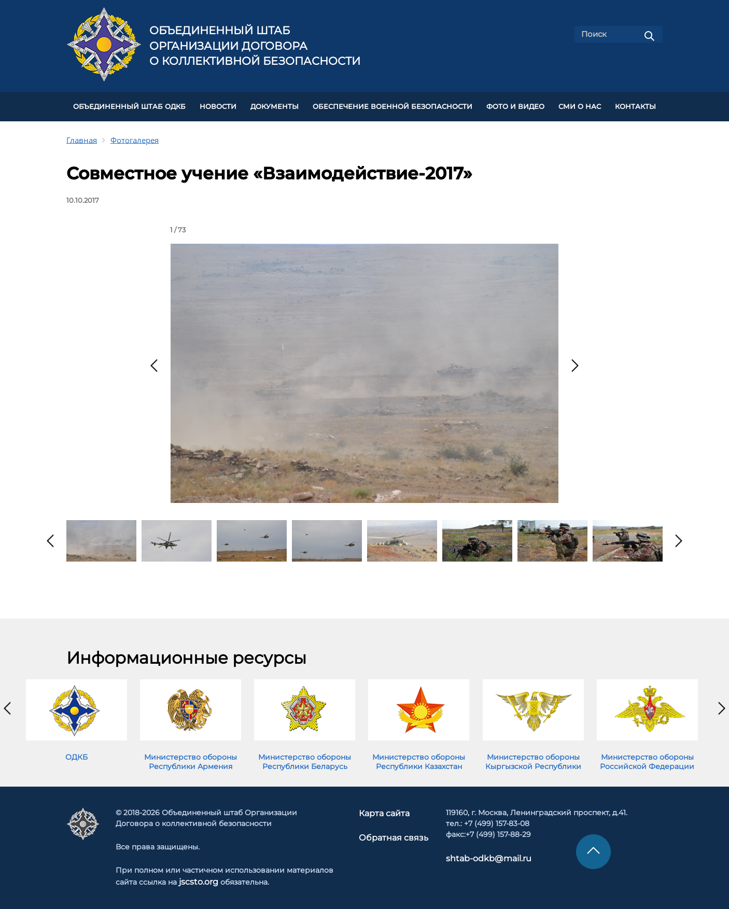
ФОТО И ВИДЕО (515, 104)
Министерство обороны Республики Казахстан (418, 757)
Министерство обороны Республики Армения (190, 757)
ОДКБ (76, 753)
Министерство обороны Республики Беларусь (304, 757)
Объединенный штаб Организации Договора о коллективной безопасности (254, 45)
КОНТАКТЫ (635, 104)
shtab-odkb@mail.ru (479, 854)
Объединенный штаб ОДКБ (129, 104)
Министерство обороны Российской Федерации (647, 757)
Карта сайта (386, 809)
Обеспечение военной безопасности (392, 104)
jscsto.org (197, 877)
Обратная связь (393, 832)
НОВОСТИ (218, 104)
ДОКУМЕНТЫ (274, 104)
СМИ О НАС (579, 104)
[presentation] (154, 361)
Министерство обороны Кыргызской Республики (533, 757)
